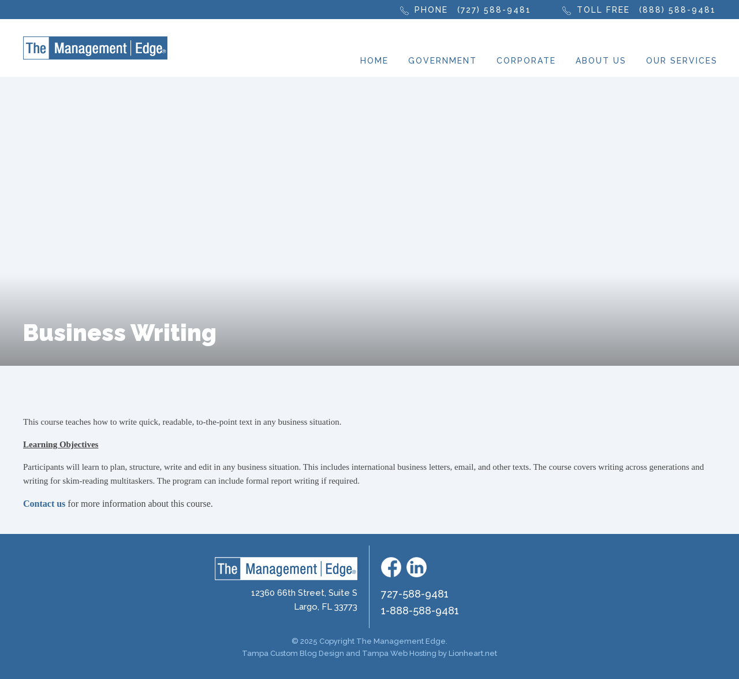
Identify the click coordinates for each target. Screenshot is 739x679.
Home (374, 60)
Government (442, 60)
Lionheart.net (473, 653)
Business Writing (120, 332)
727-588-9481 (415, 594)
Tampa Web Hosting (399, 653)
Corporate (526, 60)
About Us (601, 60)
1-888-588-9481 (420, 610)
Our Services (682, 60)
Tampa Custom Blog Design (293, 653)
